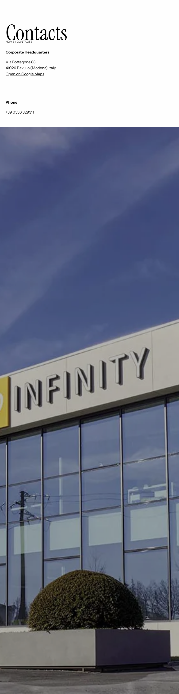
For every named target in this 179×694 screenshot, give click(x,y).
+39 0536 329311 (20, 112)
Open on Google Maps (25, 74)
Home (10, 41)
